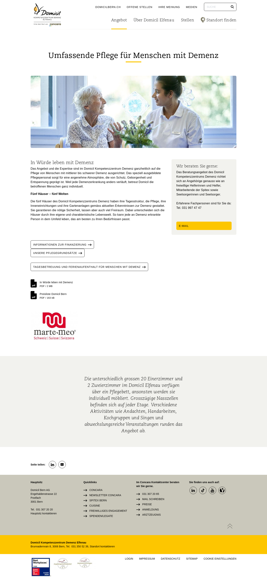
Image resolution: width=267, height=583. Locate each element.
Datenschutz (170, 558)
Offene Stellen (139, 7)
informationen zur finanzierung (63, 245)
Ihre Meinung (169, 7)
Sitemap (192, 558)
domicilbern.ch (108, 7)
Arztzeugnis (151, 514)
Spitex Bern (98, 500)
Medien (191, 7)
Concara (96, 490)
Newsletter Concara (105, 495)
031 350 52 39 (79, 546)
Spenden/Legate (101, 516)
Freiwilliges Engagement (108, 510)
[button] (232, 7)
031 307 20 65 (150, 493)
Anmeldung (150, 509)
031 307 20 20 (44, 509)
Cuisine (94, 505)
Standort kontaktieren (102, 546)
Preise (147, 504)
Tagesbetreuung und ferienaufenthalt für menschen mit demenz (90, 267)
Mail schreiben (153, 499)
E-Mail (184, 225)
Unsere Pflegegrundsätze (58, 253)
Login (129, 558)
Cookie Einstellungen (220, 558)
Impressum (147, 558)
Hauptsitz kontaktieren (44, 513)
